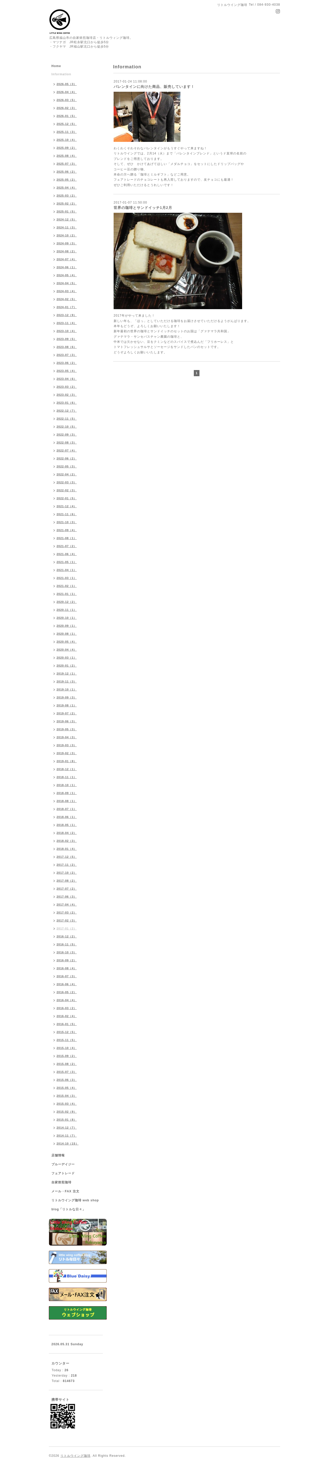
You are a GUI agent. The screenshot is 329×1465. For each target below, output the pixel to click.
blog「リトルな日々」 (68, 1209)
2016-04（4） (67, 1000)
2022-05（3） (67, 466)
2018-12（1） (67, 769)
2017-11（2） (67, 864)
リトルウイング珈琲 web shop (75, 1200)
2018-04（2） (67, 832)
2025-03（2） (67, 195)
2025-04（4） (67, 187)
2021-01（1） (67, 593)
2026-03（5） (67, 100)
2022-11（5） (67, 418)
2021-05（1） (67, 562)
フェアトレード (63, 1173)
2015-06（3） (67, 1079)
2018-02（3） (67, 840)
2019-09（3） (67, 697)
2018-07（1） (67, 808)
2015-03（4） (67, 1103)
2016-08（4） (67, 968)
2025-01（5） (67, 211)
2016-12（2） (67, 936)
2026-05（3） (67, 84)
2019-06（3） (67, 721)
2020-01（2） (67, 665)
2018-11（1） (67, 777)
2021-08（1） (67, 538)
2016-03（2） (67, 1008)
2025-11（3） (67, 131)
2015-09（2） (67, 1055)
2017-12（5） (67, 856)
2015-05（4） (67, 1087)
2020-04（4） (67, 649)
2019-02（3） (67, 753)
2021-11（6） (67, 514)
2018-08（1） (67, 801)
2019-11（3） (67, 681)
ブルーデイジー (63, 1164)
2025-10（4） (67, 139)
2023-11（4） (67, 323)
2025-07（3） (67, 163)
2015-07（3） (67, 1071)
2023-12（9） (67, 315)
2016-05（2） (67, 992)
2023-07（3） (67, 354)
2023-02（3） (67, 394)
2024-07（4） (67, 259)
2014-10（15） (68, 1143)
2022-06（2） (67, 458)
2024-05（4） (67, 275)
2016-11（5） (67, 944)
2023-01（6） (67, 402)
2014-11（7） (67, 1135)
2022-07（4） (67, 450)
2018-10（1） (67, 785)
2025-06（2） (67, 171)
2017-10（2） (67, 872)
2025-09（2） (67, 147)
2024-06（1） (67, 267)
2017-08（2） (67, 880)
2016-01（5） (67, 1024)
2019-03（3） (67, 745)
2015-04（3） (67, 1095)
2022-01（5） (67, 498)
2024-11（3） (67, 227)
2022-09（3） (67, 434)
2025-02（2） (67, 203)
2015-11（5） (67, 1040)
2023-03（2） (67, 386)
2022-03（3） (67, 482)
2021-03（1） (67, 577)
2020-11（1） (67, 609)
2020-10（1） (67, 617)
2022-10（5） (67, 426)
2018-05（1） (67, 824)
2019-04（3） (67, 737)
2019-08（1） (67, 705)
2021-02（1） (67, 585)
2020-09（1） (67, 625)
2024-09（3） (67, 243)
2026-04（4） (67, 92)
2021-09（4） (67, 530)
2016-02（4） (67, 1016)
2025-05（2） (67, 179)
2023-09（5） (67, 338)
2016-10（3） (67, 952)
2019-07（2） (67, 713)
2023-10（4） (67, 331)
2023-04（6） (67, 378)
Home (56, 66)
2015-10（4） (67, 1047)
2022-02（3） (67, 490)
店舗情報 (58, 1155)
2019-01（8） (67, 761)
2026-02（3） (67, 107)
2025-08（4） (67, 155)
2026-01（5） (67, 115)
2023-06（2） (67, 362)
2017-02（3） (67, 920)
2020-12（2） (67, 601)
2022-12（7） (67, 410)
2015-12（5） (67, 1032)
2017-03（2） (67, 912)
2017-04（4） (67, 904)
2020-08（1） (67, 633)
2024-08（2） (67, 251)
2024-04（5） (67, 283)
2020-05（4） (67, 641)
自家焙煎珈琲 (61, 1182)
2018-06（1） (67, 816)
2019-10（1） (67, 689)
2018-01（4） (67, 848)
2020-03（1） (67, 657)
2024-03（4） (67, 291)
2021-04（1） (67, 570)
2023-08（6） (67, 346)
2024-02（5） (67, 299)
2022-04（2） (67, 474)
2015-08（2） (67, 1063)
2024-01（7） (67, 307)
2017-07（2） (67, 888)
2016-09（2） (67, 960)
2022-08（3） (67, 442)
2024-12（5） (67, 219)
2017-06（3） (67, 896)
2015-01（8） (67, 1119)
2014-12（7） (67, 1127)
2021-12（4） (67, 506)
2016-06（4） (67, 984)
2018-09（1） (67, 793)
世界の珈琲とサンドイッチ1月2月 (143, 208)
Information (61, 74)
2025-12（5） (67, 123)
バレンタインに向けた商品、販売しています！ (154, 87)
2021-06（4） (67, 554)
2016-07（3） (67, 976)
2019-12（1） (67, 673)
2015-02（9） (67, 1111)
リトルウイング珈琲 (75, 1456)
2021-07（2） (67, 546)
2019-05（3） (67, 729)
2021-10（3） (67, 522)
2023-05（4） (67, 370)
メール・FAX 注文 (65, 1191)
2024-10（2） (67, 235)
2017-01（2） (67, 928)
